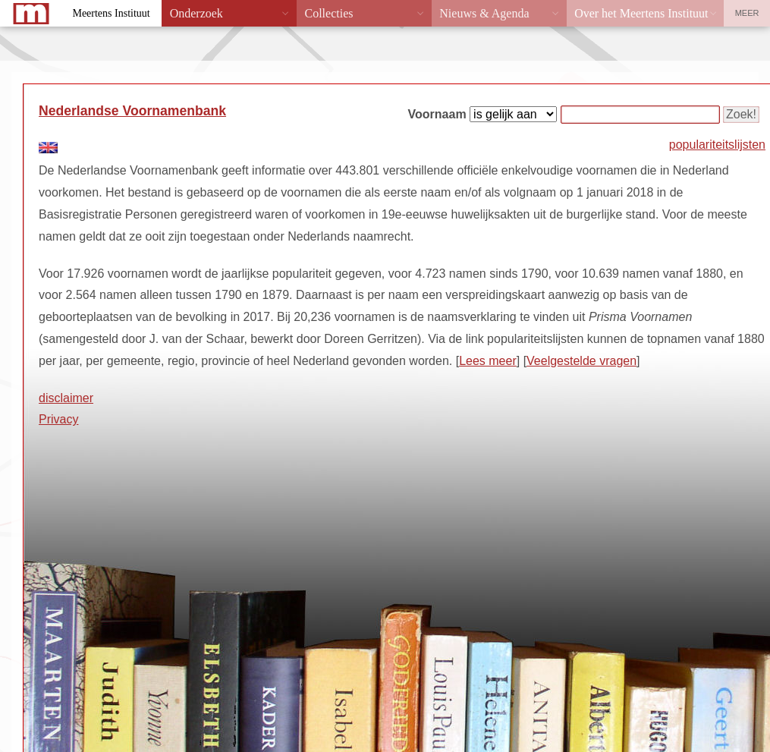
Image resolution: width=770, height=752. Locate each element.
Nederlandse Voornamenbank (132, 110)
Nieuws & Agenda (484, 13)
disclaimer (66, 398)
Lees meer (488, 360)
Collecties (328, 13)
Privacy (58, 419)
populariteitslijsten (717, 144)
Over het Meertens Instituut (641, 13)
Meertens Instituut (110, 13)
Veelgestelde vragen (581, 360)
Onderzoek (196, 13)
